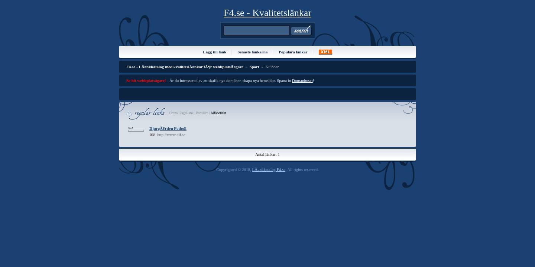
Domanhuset (302, 80)
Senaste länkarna (252, 52)
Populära (202, 113)
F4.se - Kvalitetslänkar (267, 12)
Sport (254, 67)
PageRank (186, 113)
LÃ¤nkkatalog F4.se (269, 169)
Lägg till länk (214, 52)
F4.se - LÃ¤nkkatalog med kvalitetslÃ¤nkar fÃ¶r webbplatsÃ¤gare (184, 67)
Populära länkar (293, 52)
